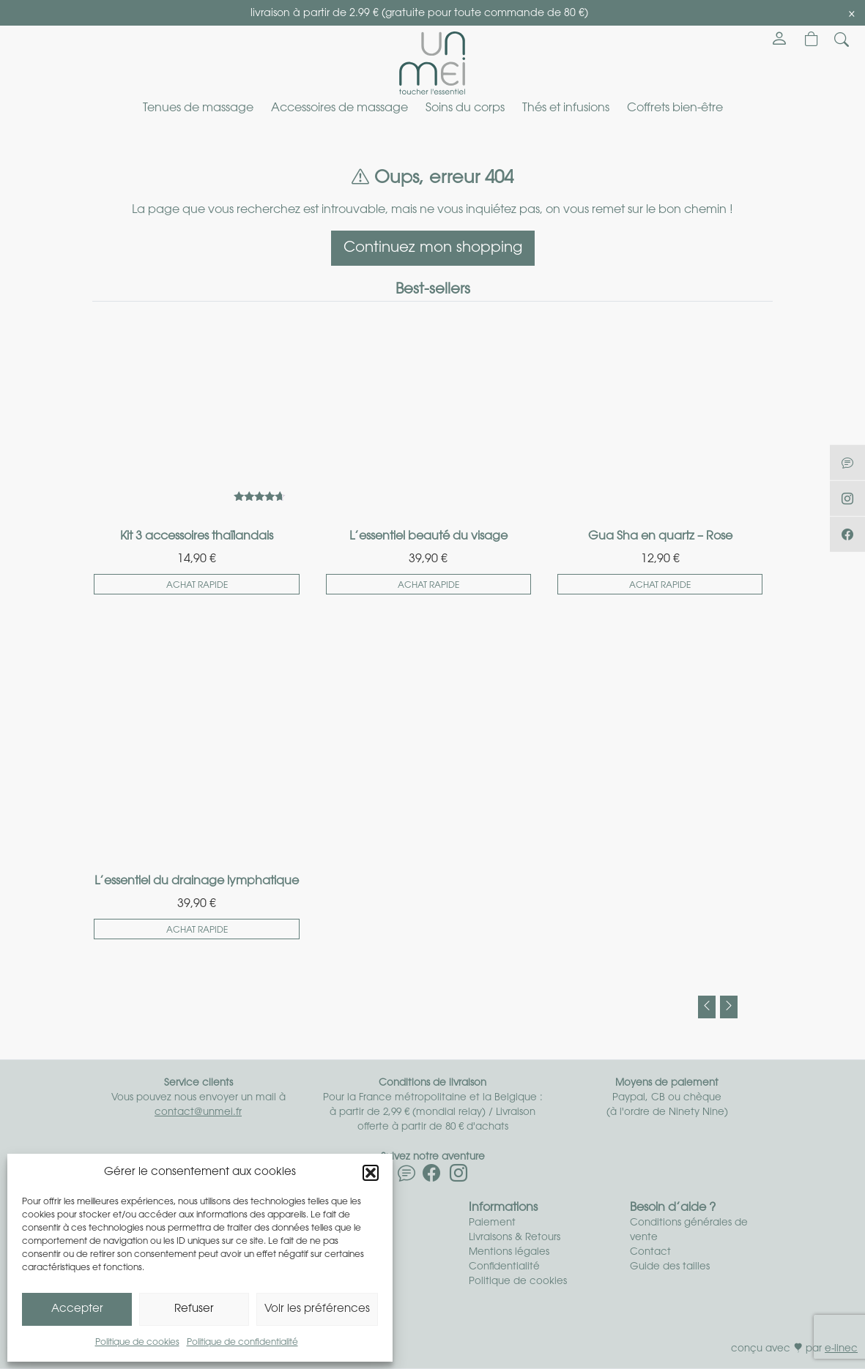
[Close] (852, 14)
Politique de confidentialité (242, 1342)
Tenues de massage (198, 108)
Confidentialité (504, 1267)
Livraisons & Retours (514, 1237)
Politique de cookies (137, 1342)
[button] (370, 1172)
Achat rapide (197, 585)
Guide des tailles (670, 1267)
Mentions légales (509, 1252)
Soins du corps (465, 108)
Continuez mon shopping (433, 248)
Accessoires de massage (339, 108)
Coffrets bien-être (675, 108)
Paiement (492, 1223)
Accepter (77, 1309)
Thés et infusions (565, 108)
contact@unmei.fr (198, 1112)
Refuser (194, 1309)
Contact (650, 1252)
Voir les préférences (317, 1309)
